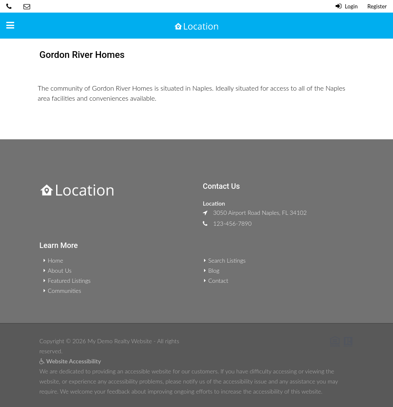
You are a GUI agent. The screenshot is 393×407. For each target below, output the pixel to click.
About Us (60, 270)
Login (347, 6)
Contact (218, 280)
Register (377, 6)
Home (55, 260)
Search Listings (227, 260)
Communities (64, 290)
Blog (214, 270)
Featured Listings (69, 280)
